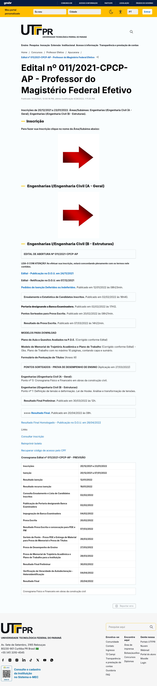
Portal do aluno (148, 654)
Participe (108, 3)
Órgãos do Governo (144, 3)
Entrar (147, 11)
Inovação (45, 45)
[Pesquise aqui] (128, 627)
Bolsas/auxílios (132, 653)
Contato (110, 646)
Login (143, 662)
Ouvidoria (111, 670)
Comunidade (112, 641)
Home (24, 52)
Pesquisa (34, 45)
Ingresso (110, 650)
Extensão (56, 45)
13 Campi (110, 654)
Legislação (124, 3)
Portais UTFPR (147, 641)
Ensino (24, 45)
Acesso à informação (88, 3)
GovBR (8, 3)
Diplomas (129, 661)
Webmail (144, 650)
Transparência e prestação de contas (119, 45)
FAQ (108, 674)
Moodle (144, 658)
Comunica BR (66, 3)
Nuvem (144, 646)
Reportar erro (124, 606)
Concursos (129, 657)
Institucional (68, 45)
